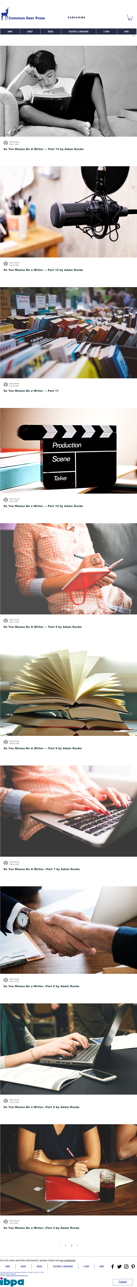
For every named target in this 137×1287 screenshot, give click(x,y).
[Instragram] (126, 1267)
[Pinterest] (133, 1267)
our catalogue (67, 1260)
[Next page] (77, 1245)
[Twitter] (119, 1267)
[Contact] (123, 1282)
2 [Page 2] (71, 1245)
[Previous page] (59, 1245)
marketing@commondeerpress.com (17, 1275)
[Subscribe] (76, 17)
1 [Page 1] (65, 1245)
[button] (130, 18)
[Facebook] (112, 1267)
